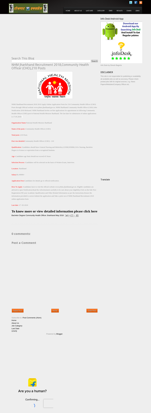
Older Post (92, 311)
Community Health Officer (36, 215)
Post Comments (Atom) (32, 318)
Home (68, 11)
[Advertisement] (35, 36)
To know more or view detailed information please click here (54, 211)
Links (137, 11)
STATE (14, 331)
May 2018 (60, 215)
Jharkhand (51, 215)
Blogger (59, 334)
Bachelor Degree (18, 215)
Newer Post (17, 311)
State (110, 11)
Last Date (89, 11)
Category (101, 11)
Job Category (17, 326)
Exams (129, 11)
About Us (78, 11)
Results (119, 11)
